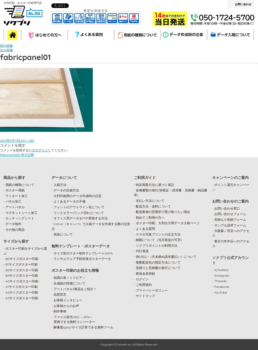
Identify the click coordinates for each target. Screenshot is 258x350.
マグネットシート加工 (21, 213)
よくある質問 (145, 229)
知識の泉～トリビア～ (69, 278)
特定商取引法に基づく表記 (155, 185)
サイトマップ (145, 296)
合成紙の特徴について (69, 283)
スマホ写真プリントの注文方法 (158, 234)
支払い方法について (150, 201)
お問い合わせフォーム (230, 214)
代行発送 (142, 251)
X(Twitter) (221, 270)
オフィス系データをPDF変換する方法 (80, 218)
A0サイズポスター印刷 (21, 281)
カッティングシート (19, 218)
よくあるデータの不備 (69, 201)
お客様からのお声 (66, 306)
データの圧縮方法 (66, 190)
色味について (63, 234)
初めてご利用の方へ (150, 218)
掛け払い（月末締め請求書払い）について (166, 257)
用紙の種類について (19, 185)
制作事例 (60, 311)
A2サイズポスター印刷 (21, 292)
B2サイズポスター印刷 (21, 270)
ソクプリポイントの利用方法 (156, 245)
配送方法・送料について (153, 206)
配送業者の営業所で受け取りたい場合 (163, 212)
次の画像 (6, 50)
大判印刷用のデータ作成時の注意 (77, 196)
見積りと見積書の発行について (158, 268)
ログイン (41, 150)
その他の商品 (15, 230)
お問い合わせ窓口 (227, 208)
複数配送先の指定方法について (158, 262)
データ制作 (13, 224)
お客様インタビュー (68, 300)
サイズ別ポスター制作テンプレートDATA (83, 253)
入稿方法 (60, 185)
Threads (220, 281)
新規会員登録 (145, 273)
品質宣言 (60, 294)
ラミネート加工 (16, 196)
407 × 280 (27, 141)
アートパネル (15, 207)
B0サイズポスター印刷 (21, 259)
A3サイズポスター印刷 (21, 298)
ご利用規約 (144, 285)
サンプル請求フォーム (230, 225)
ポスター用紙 (15, 190)
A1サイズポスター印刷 (21, 287)
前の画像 (6, 46)
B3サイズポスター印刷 (21, 276)
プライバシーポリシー (152, 290)
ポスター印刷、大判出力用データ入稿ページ (168, 223)
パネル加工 (13, 201)
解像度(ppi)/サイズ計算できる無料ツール (83, 327)
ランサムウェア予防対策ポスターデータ (82, 259)
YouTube (220, 292)
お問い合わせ (243, 4)
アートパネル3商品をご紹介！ (75, 289)
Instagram (222, 276)
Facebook (221, 287)
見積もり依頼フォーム (230, 220)
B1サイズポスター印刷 (21, 264)
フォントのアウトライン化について (79, 207)
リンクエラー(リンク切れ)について (79, 213)
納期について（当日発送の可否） (160, 240)
